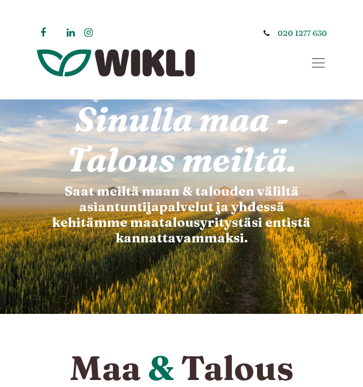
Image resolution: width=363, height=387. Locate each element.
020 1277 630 (302, 33)
